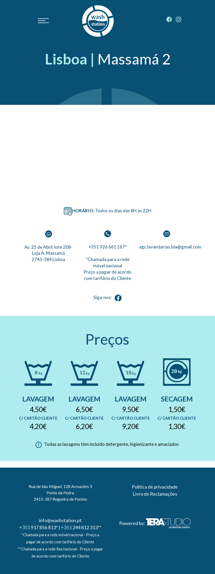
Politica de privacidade (155, 487)
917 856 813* (38, 527)
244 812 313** (81, 527)
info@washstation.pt (60, 520)
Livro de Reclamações (155, 494)
